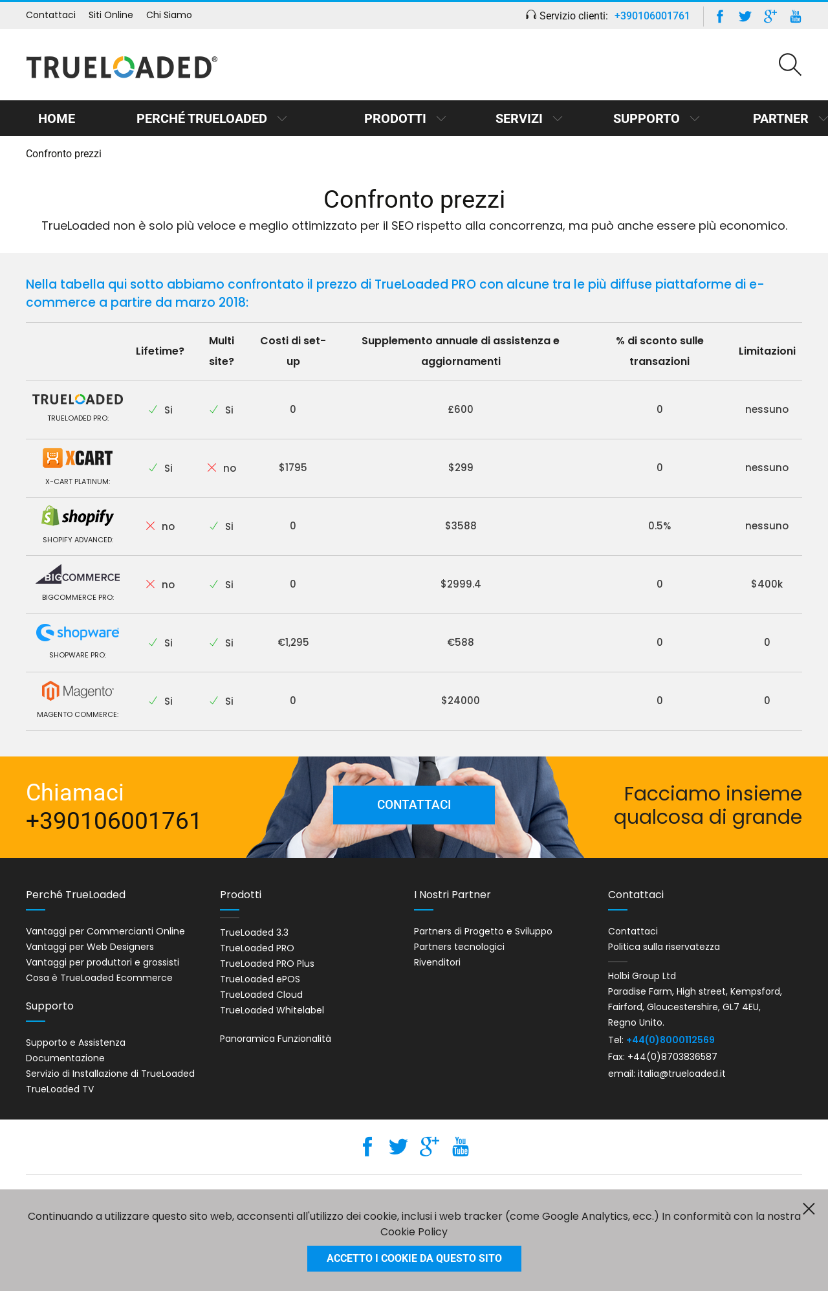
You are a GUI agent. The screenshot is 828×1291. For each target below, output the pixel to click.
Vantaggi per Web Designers (90, 946)
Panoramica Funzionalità (275, 1038)
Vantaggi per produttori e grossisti (102, 962)
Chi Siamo (169, 14)
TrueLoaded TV (60, 1089)
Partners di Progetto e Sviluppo (483, 931)
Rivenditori (437, 962)
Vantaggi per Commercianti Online (105, 931)
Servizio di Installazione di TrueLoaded (110, 1073)
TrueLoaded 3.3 (254, 932)
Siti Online (111, 14)
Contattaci (51, 14)
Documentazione (65, 1058)
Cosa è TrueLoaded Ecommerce (99, 977)
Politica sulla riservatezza (664, 946)
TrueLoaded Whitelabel (272, 1010)
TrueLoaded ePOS (260, 979)
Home (54, 118)
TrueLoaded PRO (257, 948)
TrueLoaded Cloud (261, 994)
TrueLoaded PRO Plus (267, 963)
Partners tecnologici (459, 946)
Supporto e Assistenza (75, 1042)
